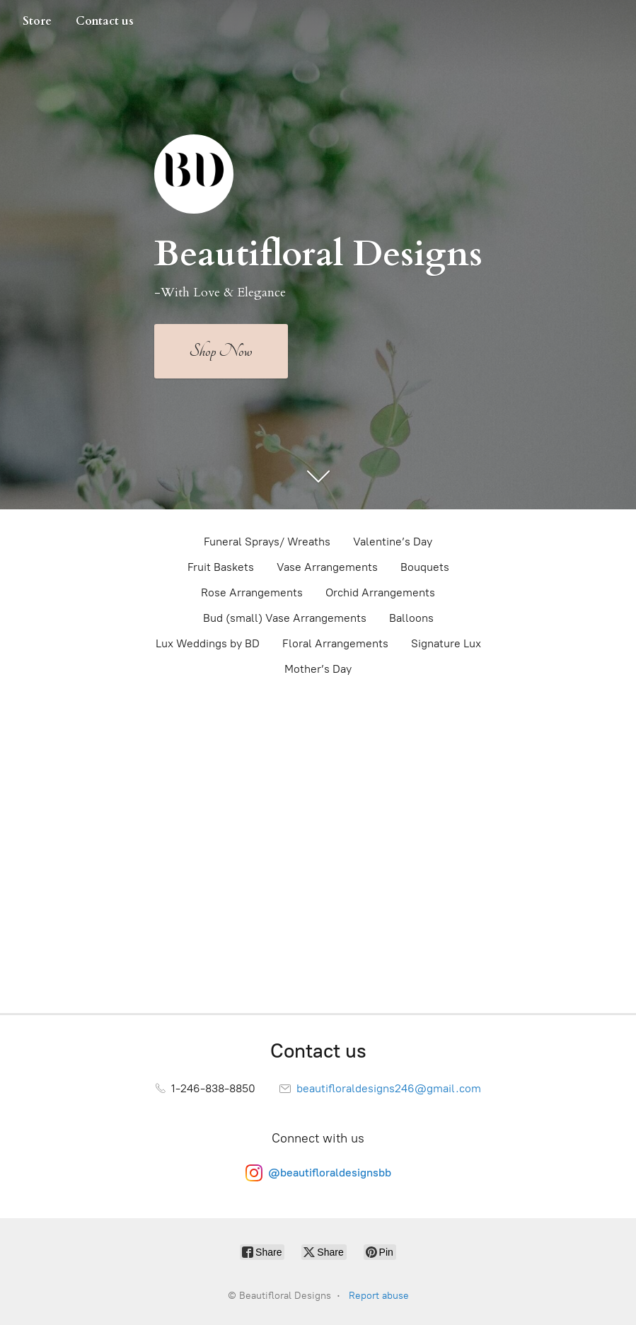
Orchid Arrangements (380, 592)
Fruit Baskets (220, 567)
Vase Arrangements (327, 567)
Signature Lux (446, 643)
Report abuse (379, 1296)
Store (37, 21)
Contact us (105, 21)
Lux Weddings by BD (208, 643)
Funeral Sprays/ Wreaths (267, 541)
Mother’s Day (318, 669)
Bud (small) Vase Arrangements (284, 618)
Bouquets (424, 567)
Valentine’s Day (392, 541)
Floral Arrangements (335, 643)
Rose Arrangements (252, 592)
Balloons (411, 618)
